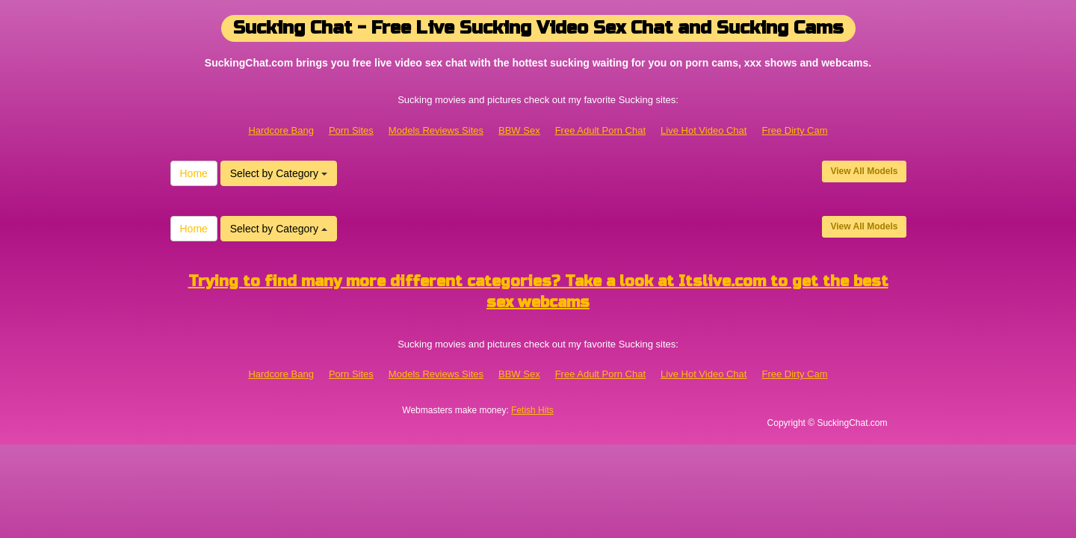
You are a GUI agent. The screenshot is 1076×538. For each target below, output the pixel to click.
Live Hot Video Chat (703, 130)
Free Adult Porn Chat (600, 130)
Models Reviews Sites (436, 130)
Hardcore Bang (280, 130)
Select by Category (278, 173)
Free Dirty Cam (794, 130)
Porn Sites (351, 130)
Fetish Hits (532, 410)
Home (194, 173)
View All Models (863, 171)
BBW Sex (519, 130)
